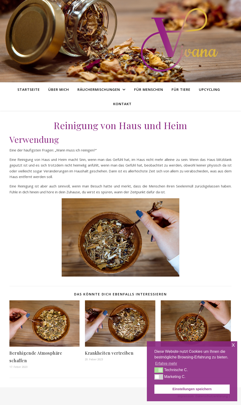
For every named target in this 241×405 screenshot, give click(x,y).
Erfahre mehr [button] (166, 363)
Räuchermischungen (98, 89)
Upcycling (209, 89)
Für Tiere (181, 89)
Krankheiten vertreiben (109, 353)
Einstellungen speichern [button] (192, 389)
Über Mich (58, 89)
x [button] (233, 344)
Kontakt (122, 103)
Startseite (28, 89)
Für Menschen (148, 89)
